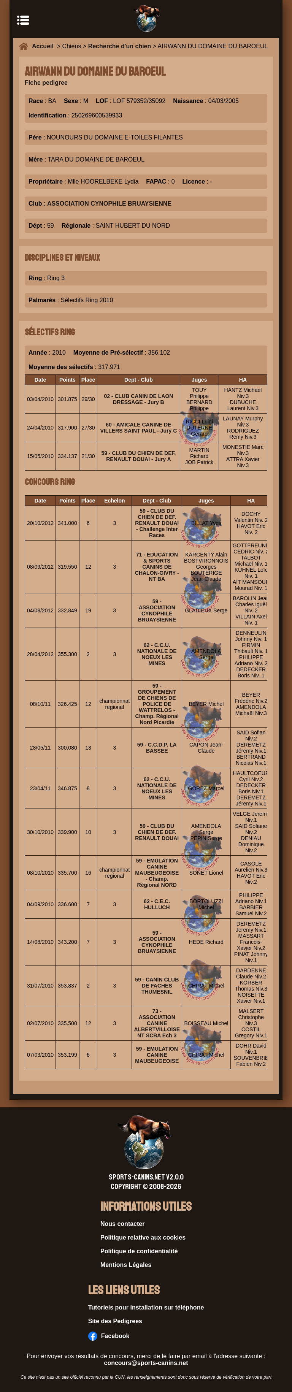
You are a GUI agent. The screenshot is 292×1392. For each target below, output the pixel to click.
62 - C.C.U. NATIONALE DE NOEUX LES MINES (157, 654)
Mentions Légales (125, 1265)
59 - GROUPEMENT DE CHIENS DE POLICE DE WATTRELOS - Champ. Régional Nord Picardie (157, 704)
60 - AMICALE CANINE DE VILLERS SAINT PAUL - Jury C (138, 428)
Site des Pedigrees (115, 1321)
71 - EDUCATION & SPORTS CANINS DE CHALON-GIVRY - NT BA (157, 567)
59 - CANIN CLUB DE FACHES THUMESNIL (157, 986)
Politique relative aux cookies (143, 1237)
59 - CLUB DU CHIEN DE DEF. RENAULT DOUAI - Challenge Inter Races (157, 523)
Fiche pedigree (46, 82)
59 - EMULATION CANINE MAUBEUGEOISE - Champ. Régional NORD (157, 873)
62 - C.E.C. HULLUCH (157, 904)
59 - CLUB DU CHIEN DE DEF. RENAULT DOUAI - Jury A (138, 456)
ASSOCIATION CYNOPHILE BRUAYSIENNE (109, 203)
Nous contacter (122, 1224)
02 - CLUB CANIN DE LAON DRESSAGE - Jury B (138, 399)
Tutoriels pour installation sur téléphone (146, 1307)
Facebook (109, 1336)
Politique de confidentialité (139, 1251)
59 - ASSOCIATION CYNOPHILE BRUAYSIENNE (157, 610)
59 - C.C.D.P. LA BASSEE (157, 748)
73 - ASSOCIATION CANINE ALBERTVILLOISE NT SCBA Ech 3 (157, 1023)
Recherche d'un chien (119, 46)
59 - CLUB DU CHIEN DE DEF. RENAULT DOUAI (157, 832)
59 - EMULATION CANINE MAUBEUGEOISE (157, 1055)
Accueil (44, 46)
